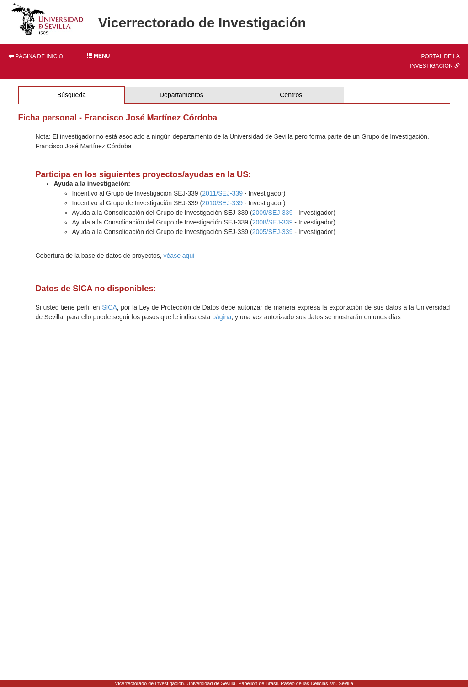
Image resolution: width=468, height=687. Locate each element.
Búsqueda (71, 94)
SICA (109, 307)
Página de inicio (35, 56)
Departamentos (181, 94)
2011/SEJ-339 (222, 193)
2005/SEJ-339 (272, 231)
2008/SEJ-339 (272, 222)
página (221, 317)
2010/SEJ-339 (222, 203)
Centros (291, 94)
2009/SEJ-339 (272, 212)
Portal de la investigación (435, 61)
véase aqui (179, 255)
